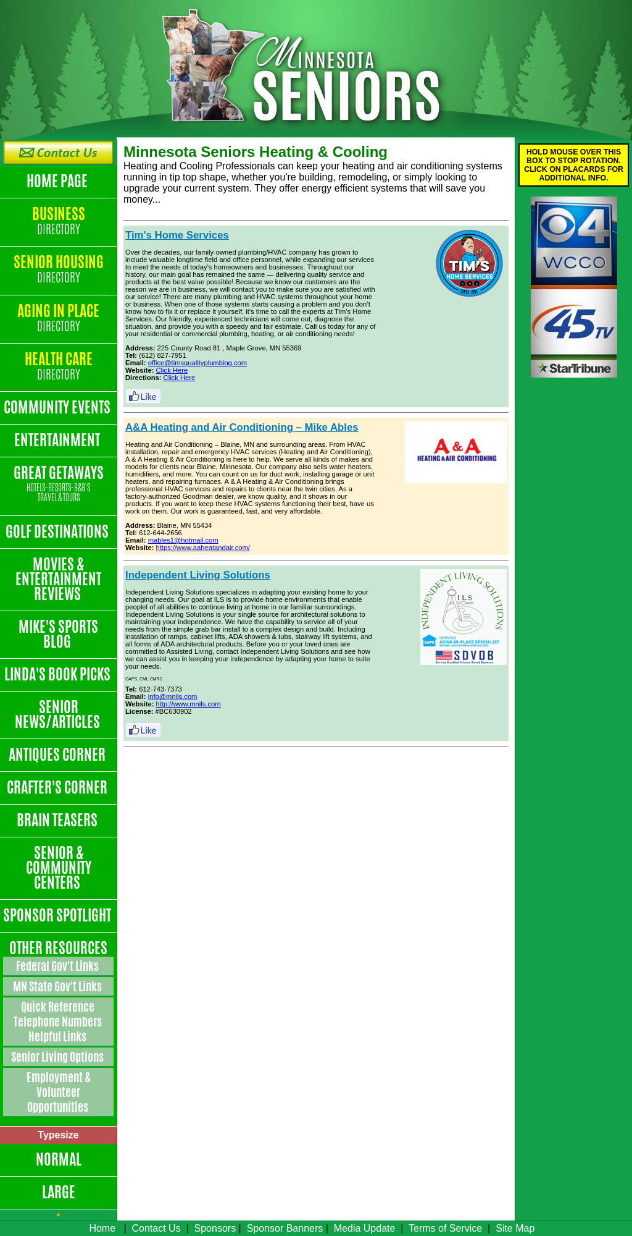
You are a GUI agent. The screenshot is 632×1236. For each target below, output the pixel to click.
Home (102, 1228)
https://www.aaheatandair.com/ (203, 547)
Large (58, 1192)
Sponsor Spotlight (58, 915)
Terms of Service (445, 1228)
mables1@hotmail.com (183, 540)
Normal (58, 1159)
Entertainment (58, 440)
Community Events (58, 407)
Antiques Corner (58, 754)
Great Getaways (58, 484)
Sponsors (215, 1228)
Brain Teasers (58, 820)
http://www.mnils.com (188, 704)
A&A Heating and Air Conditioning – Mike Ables (242, 427)
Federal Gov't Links (58, 966)
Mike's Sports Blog (58, 634)
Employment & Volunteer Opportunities (59, 1092)
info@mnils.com (173, 696)
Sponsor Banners (285, 1228)
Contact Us (155, 1228)
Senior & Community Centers (58, 867)
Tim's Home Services (177, 235)
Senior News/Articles (58, 714)
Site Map (515, 1228)
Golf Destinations (58, 531)
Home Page (58, 181)
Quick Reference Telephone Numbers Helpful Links (59, 1021)
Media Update (365, 1228)
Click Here (172, 370)
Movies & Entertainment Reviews (58, 579)
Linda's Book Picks (58, 674)
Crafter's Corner (58, 787)
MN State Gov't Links (58, 986)
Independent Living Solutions (197, 575)
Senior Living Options (58, 1056)
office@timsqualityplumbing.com (197, 362)
